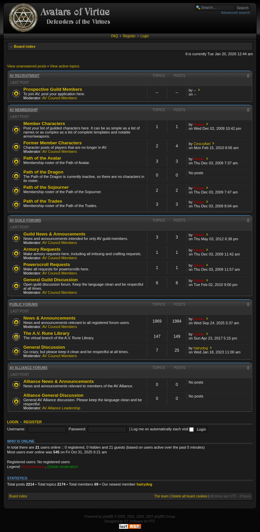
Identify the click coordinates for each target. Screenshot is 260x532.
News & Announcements (49, 318)
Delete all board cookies (189, 496)
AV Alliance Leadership (61, 408)
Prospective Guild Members (52, 89)
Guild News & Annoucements (54, 234)
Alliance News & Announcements (58, 381)
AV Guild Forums (25, 220)
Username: (16, 429)
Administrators (33, 467)
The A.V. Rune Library (46, 333)
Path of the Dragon (43, 172)
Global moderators (62, 467)
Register (129, 36)
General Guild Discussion (50, 279)
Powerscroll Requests (46, 264)
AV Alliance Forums (28, 368)
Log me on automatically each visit (162, 429)
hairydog (201, 348)
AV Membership (23, 110)
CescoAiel (202, 144)
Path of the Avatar (42, 158)
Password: (77, 429)
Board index (25, 46)
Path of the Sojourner (46, 187)
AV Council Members (59, 98)
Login (144, 36)
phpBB (108, 516)
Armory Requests (42, 249)
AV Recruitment (24, 76)
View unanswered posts (26, 66)
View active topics (64, 66)
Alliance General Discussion (53, 395)
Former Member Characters (52, 142)
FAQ (114, 36)
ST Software (133, 521)
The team (161, 496)
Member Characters (44, 123)
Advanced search (235, 13)
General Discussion (44, 347)
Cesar (199, 124)
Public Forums (23, 304)
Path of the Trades (42, 201)
